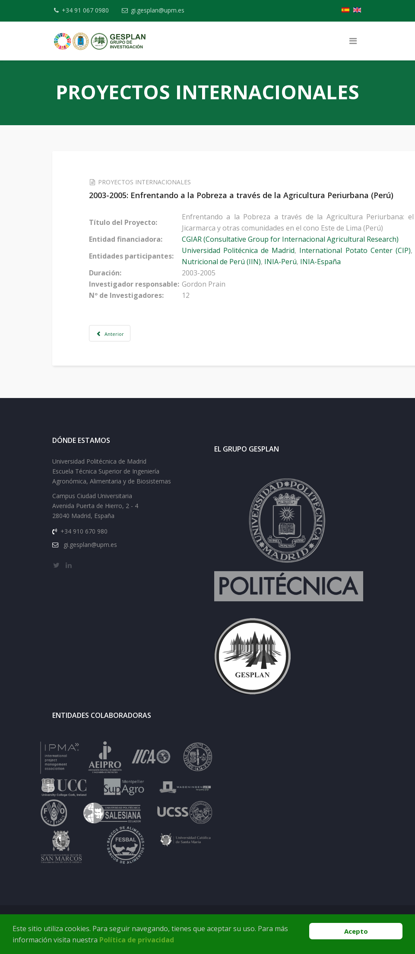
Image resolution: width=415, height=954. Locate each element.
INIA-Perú (288, 261)
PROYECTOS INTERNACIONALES (152, 182)
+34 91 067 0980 (87, 10)
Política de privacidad (136, 940)
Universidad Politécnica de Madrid (245, 250)
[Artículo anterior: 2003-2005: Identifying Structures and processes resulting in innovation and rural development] (117, 333)
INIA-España (327, 261)
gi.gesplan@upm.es (160, 10)
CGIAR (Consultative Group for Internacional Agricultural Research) (297, 239)
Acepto (356, 931)
